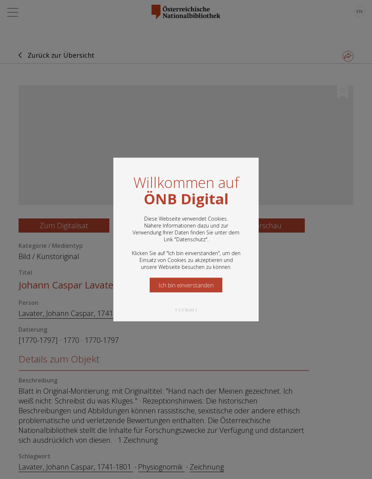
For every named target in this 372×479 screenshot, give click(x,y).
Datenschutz (191, 239)
